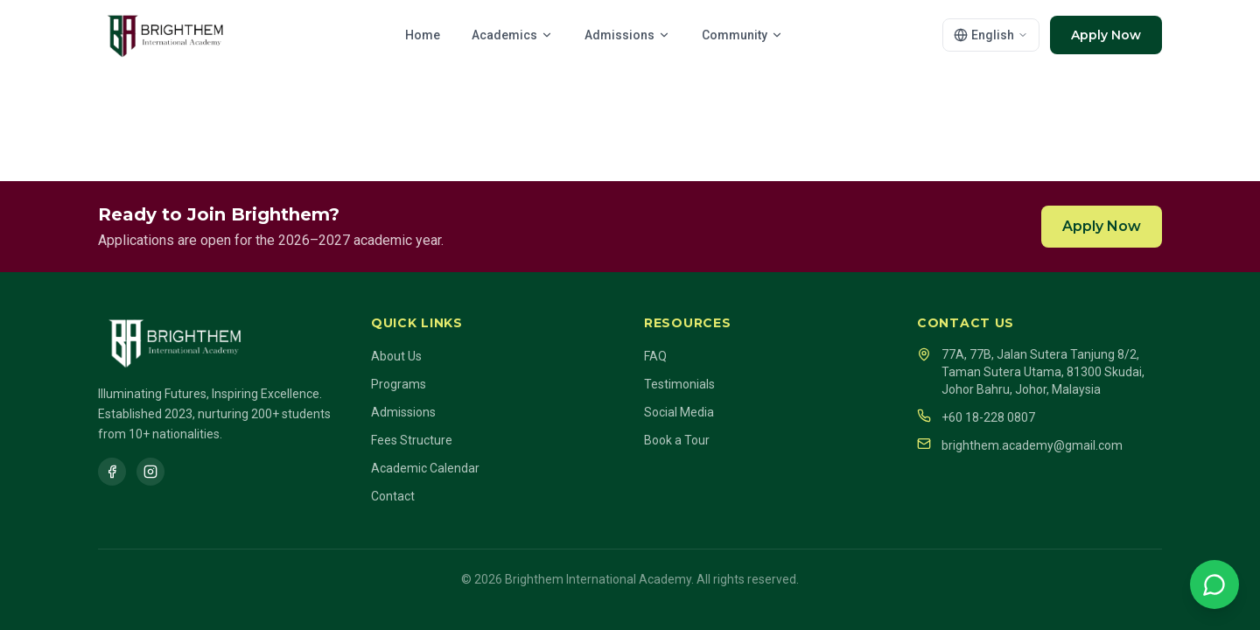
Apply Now (1106, 35)
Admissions (627, 35)
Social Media (679, 412)
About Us (396, 356)
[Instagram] (150, 472)
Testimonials (679, 384)
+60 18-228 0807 (976, 416)
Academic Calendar (425, 468)
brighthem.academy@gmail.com (1020, 444)
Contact (393, 496)
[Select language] (991, 35)
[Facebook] (112, 472)
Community (742, 35)
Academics (512, 35)
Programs (398, 384)
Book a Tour (677, 440)
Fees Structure (411, 440)
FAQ (655, 356)
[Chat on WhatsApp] (1214, 584)
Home (422, 35)
